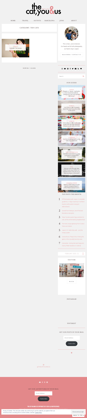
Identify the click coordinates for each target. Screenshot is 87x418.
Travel (25, 21)
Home (13, 21)
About (74, 21)
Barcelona (50, 21)
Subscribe (71, 344)
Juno (62, 21)
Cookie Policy (38, 412)
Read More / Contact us (71, 54)
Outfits (37, 21)
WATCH (71, 281)
